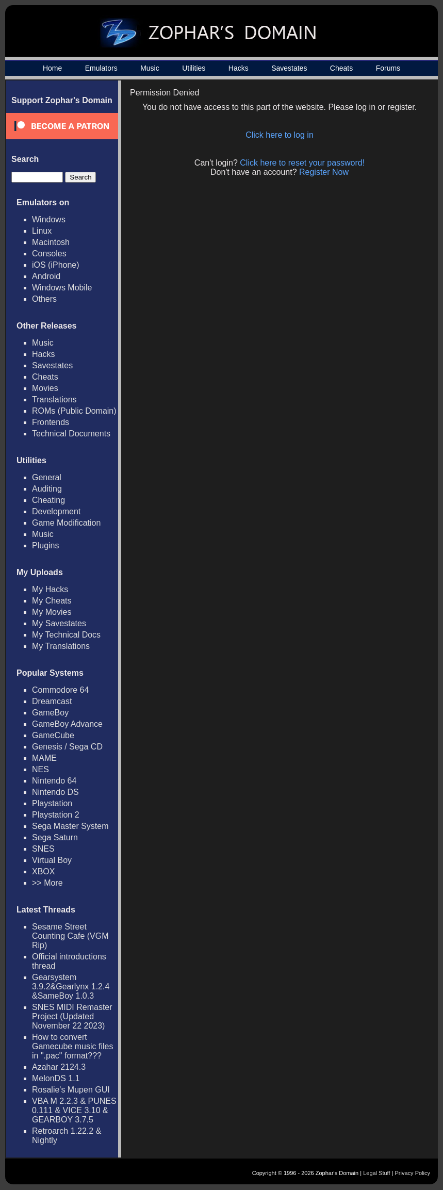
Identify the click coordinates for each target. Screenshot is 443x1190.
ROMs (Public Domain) (74, 410)
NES (40, 769)
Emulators (101, 68)
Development (56, 511)
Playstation (52, 803)
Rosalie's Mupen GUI (71, 1089)
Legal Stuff (376, 1173)
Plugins (45, 545)
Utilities (193, 68)
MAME (44, 758)
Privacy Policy (412, 1173)
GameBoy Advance (67, 724)
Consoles (49, 253)
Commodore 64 (60, 690)
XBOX (43, 871)
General (46, 477)
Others (44, 299)
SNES (43, 848)
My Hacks (50, 589)
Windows (48, 219)
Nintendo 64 (54, 780)
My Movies (51, 612)
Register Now (324, 172)
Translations (54, 399)
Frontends (50, 422)
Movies (45, 388)
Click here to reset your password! (302, 162)
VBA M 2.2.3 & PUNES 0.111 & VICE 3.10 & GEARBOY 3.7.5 (74, 1110)
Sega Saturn (55, 837)
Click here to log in (279, 135)
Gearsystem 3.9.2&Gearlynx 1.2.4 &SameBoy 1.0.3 (70, 986)
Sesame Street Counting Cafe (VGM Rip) (70, 936)
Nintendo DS (55, 792)
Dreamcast (52, 701)
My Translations (61, 646)
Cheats (341, 68)
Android (46, 276)
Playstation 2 (55, 814)
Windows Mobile (62, 287)
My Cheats (51, 600)
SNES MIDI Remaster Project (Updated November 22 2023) (72, 1016)
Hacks (238, 68)
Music (149, 68)
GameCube (53, 735)
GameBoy (50, 712)
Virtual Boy (52, 860)
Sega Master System (70, 826)
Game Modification (66, 522)
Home (52, 68)
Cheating (48, 500)
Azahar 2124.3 (59, 1067)
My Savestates (59, 623)
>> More (47, 882)
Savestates (289, 68)
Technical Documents (71, 433)
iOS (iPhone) (55, 264)
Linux (42, 230)
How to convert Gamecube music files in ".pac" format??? (72, 1046)
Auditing (47, 488)
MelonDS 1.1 (56, 1078)
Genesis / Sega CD (67, 746)
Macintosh (51, 242)
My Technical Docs (66, 634)
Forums (388, 68)
